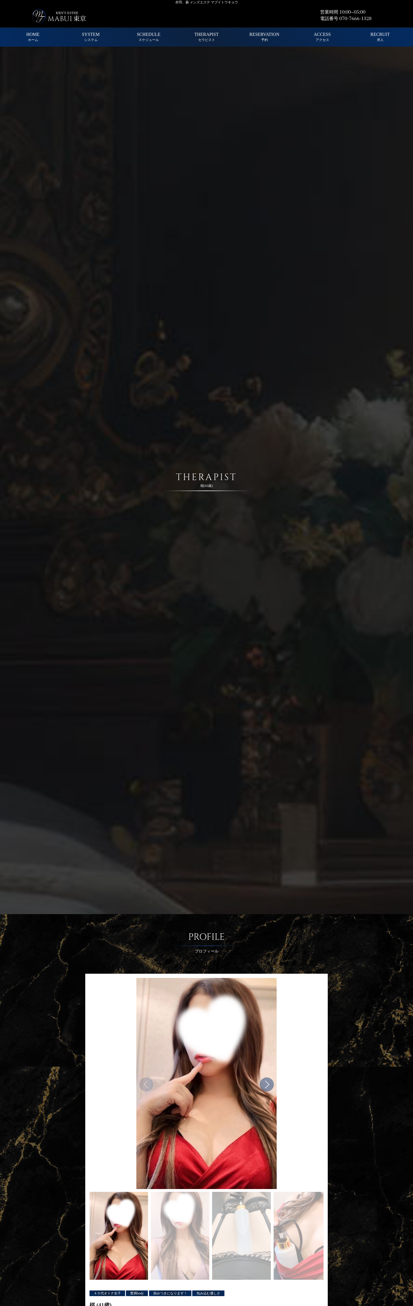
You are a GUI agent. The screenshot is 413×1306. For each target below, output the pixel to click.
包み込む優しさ (208, 1293)
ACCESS (322, 37)
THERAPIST (206, 37)
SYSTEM (91, 37)
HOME (33, 37)
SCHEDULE (149, 37)
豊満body (137, 1293)
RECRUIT (380, 37)
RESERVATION (264, 37)
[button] (267, 1084)
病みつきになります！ (170, 1293)
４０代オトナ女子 (107, 1293)
